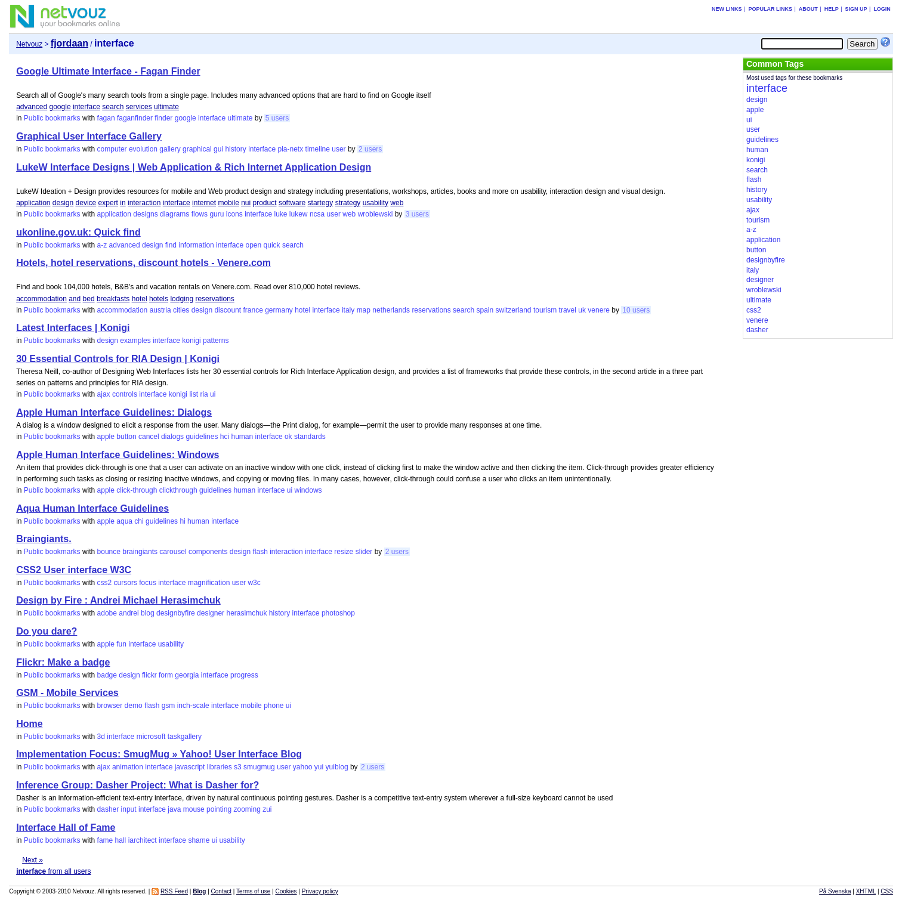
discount (227, 310)
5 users (277, 118)
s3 (238, 767)
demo (134, 705)
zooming (246, 809)
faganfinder (135, 118)
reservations (214, 299)
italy (348, 310)
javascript (190, 767)
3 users (417, 214)
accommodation (41, 299)
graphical (197, 149)
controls (124, 394)
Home (29, 724)
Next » (32, 860)
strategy (348, 203)
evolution (143, 149)
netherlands (391, 310)
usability (375, 203)
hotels (158, 299)
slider (364, 552)
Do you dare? (46, 631)
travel (567, 310)
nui (246, 203)
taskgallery (185, 736)
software (292, 203)
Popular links (770, 9)
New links (727, 9)
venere (599, 310)
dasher (108, 809)
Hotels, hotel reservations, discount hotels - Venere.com (143, 263)
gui (218, 149)
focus (147, 583)
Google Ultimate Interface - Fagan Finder (108, 71)
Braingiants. (43, 539)
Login (882, 9)
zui (266, 809)
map (363, 310)
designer (210, 613)
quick (272, 245)
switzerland (514, 310)
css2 (104, 583)
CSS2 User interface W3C (73, 570)
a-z (102, 245)
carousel (172, 552)
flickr (149, 675)
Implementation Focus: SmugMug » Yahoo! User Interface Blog (159, 754)
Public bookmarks (52, 118)
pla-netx (291, 149)
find (171, 245)
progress (244, 675)
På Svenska (835, 891)
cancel (148, 436)
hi (182, 521)
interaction (144, 203)
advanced (31, 107)
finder (163, 118)
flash (259, 552)
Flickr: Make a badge (63, 662)
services (139, 107)
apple (106, 436)
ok (288, 436)
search (112, 107)
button (126, 436)
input (129, 809)
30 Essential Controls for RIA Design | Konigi (118, 359)
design (62, 203)
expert (108, 203)
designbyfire (175, 613)
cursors (125, 583)
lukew (298, 214)
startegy (320, 203)
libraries (219, 767)
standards (310, 436)
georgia (187, 675)
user (338, 149)
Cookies (285, 891)
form (166, 675)
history (235, 149)
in (122, 203)
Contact (221, 891)
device (86, 203)
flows (199, 214)
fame (105, 840)
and (75, 299)
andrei (128, 613)
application (33, 203)
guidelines (202, 436)
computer (112, 149)
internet (204, 203)
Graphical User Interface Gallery (89, 136)
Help (831, 9)
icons (234, 214)
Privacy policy (320, 891)
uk (582, 310)
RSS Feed (174, 891)
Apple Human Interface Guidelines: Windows (117, 455)
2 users (370, 149)
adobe (107, 613)
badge (107, 675)
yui (318, 767)
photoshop (338, 613)
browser (110, 705)
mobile (228, 203)
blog (148, 613)
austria (160, 310)
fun (121, 644)
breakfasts (113, 299)
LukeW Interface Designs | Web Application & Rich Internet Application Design (193, 167)
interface (86, 107)
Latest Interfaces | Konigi (72, 328)
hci (224, 436)
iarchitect (142, 840)
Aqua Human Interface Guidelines (92, 508)
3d (101, 736)
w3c (254, 583)
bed (89, 299)
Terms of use (253, 891)
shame (198, 840)
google (60, 107)
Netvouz (29, 44)
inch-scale (193, 705)
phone (273, 705)
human (242, 436)
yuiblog (337, 767)
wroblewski (375, 214)
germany (279, 310)
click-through (136, 490)
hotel (139, 299)
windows (308, 490)
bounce (109, 552)
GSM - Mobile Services (67, 693)
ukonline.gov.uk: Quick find (78, 232)
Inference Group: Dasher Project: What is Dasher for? (137, 785)
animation (127, 767)
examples (135, 340)
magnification (209, 583)
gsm (168, 705)
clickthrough (178, 490)
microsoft (151, 736)
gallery (169, 149)
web (396, 203)
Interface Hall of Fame (65, 827)
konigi (191, 340)
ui (212, 394)
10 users (636, 310)
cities (181, 310)
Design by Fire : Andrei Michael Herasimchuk (118, 600)
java (174, 809)
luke (281, 214)
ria (204, 394)
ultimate (166, 107)
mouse (194, 809)
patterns (215, 340)
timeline (317, 149)
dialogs (172, 436)
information (196, 245)
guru (216, 214)
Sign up (856, 9)
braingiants (139, 552)
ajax (103, 394)
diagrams (174, 214)
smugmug (259, 767)
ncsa (317, 214)
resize (343, 552)
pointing (218, 809)
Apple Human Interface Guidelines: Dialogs (114, 412)
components (208, 552)
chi (138, 521)
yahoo (303, 767)
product (265, 203)
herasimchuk (246, 613)
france (252, 310)
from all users (53, 871)
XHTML (866, 891)
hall (120, 840)
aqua (124, 521)
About (808, 9)
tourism (545, 310)
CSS (887, 891)
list (193, 394)
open (253, 245)
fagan (106, 118)
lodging (181, 299)
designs (145, 214)
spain (484, 310)
